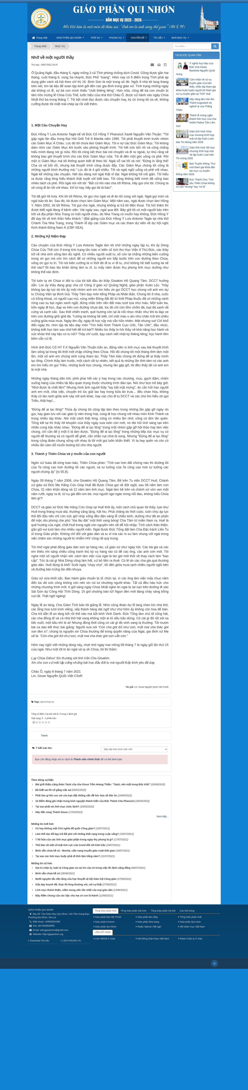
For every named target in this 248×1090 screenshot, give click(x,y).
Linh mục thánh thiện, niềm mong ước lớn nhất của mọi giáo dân (74, 1011)
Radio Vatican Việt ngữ (148, 1047)
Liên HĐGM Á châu (104, 1059)
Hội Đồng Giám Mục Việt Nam (152, 1059)
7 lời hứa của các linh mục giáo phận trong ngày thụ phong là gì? (74, 960)
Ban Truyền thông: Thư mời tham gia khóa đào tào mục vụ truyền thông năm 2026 (195, 169)
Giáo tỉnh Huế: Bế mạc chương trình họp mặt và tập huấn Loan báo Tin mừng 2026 (195, 153)
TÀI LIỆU (158, 37)
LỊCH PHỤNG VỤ (72, 1061)
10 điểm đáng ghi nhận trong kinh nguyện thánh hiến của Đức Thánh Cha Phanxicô (85, 922)
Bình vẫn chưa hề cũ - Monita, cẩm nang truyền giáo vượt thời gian (75, 971)
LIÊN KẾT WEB (103, 1053)
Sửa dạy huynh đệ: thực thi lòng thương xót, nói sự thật (68, 1005)
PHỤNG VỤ (115, 37)
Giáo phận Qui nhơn (189, 1043)
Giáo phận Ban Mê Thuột (107, 1038)
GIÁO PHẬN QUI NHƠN (68, 37)
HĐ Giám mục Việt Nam (191, 1047)
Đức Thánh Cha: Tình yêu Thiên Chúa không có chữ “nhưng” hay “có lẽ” (195, 183)
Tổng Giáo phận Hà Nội (163, 1032)
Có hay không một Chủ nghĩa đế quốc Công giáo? (65, 949)
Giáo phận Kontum (104, 1043)
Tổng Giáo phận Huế (105, 1032)
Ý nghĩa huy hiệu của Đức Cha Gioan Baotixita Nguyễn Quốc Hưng (195, 69)
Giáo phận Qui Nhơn (105, 1047)
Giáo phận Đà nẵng (147, 1038)
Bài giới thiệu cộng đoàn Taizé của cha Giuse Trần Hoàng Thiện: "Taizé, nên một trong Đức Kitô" (92, 905)
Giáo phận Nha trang (147, 1043)
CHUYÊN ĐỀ (137, 37)
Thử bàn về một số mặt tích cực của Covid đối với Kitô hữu (70, 966)
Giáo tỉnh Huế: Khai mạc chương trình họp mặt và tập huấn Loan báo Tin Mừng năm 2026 (195, 137)
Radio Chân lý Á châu (190, 1059)
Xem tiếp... (162, 937)
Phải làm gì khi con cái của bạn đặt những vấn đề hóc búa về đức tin (76, 916)
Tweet (44, 856)
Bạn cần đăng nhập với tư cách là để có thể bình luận (78, 880)
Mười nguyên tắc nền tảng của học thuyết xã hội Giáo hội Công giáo (75, 1000)
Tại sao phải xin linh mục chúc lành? (57, 927)
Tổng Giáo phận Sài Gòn (133, 1032)
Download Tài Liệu (39, 1061)
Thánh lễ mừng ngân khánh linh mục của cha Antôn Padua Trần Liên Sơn (196, 120)
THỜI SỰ (95, 37)
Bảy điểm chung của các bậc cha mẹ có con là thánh (66, 1016)
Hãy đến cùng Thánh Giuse (51, 933)
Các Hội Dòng (187, 1032)
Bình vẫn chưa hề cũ (47, 994)
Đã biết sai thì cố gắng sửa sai (53, 911)
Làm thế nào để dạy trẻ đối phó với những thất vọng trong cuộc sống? (77, 955)
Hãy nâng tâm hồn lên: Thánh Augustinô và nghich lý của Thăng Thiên (195, 104)
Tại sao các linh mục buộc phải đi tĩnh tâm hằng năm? (67, 977)
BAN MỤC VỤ (179, 37)
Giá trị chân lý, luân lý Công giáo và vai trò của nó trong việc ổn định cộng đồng (82, 989)
